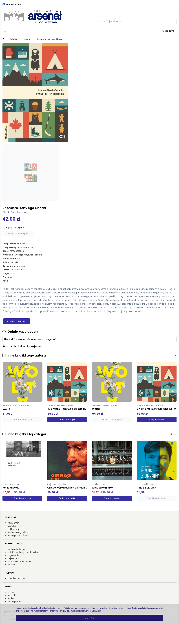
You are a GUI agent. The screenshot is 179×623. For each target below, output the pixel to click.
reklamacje (14, 529)
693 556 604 (15, 4)
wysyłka (12, 526)
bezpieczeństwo (17, 578)
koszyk (11, 564)
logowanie (13, 555)
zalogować (50, 339)
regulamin (13, 522)
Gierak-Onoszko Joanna (15, 212)
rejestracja (14, 558)
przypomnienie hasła (19, 561)
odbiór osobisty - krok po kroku (24, 552)
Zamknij (89, 617)
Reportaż (27, 39)
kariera (11, 598)
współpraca (14, 601)
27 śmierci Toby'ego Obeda (49, 39)
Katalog (14, 39)
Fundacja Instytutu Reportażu (28, 254)
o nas (11, 592)
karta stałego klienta (19, 532)
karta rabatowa (16, 549)
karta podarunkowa (18, 535)
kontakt (12, 595)
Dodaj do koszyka (67, 419)
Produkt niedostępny (18, 233)
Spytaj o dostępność (15, 227)
